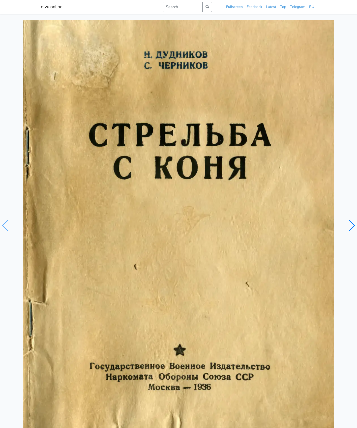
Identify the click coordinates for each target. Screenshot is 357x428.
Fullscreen (234, 6)
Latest (271, 6)
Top (283, 6)
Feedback (254, 6)
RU (311, 6)
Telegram (297, 6)
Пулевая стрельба (129, 316)
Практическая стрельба (66, 313)
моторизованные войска (98, 232)
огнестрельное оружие (191, 232)
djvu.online (51, 7)
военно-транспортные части (145, 232)
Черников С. (93, 222)
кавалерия (66, 232)
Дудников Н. (69, 222)
